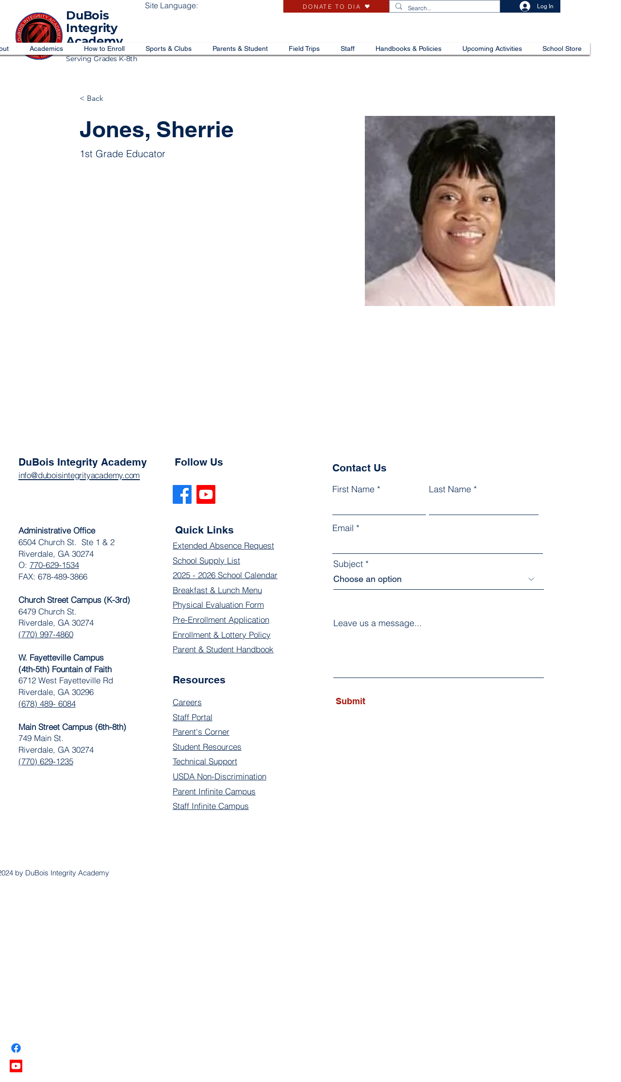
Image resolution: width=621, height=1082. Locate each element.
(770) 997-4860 (45, 634)
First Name (353, 489)
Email (343, 528)
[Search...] (443, 8)
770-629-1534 (54, 565)
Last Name (450, 489)
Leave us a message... (377, 623)
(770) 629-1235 (45, 761)
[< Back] (99, 99)
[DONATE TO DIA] (336, 6)
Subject (348, 564)
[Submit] (380, 701)
